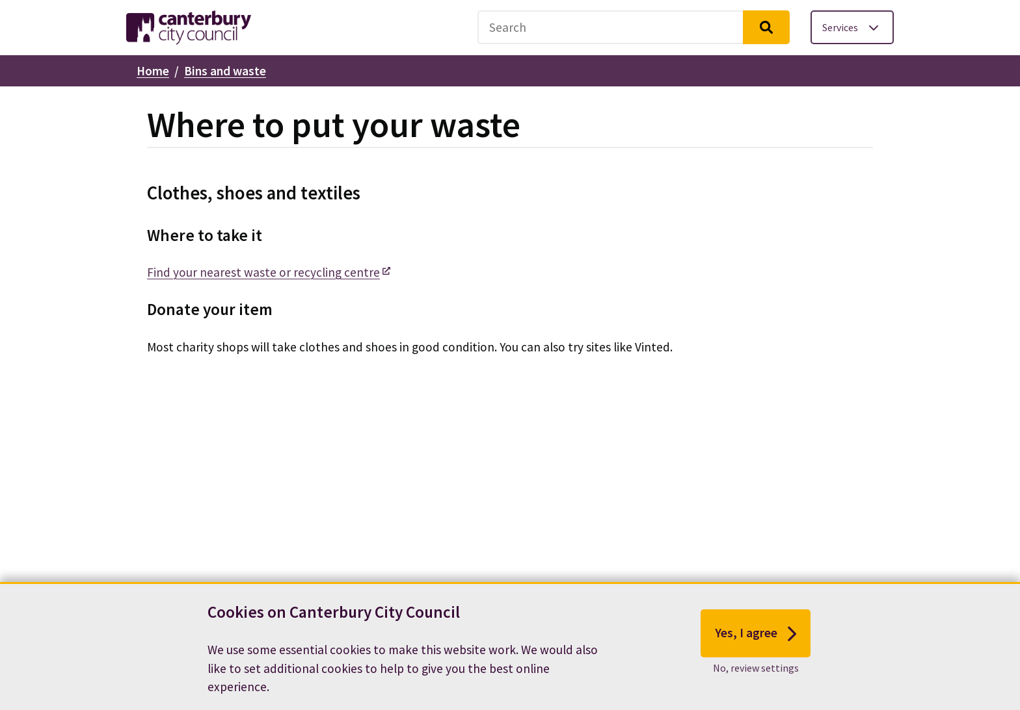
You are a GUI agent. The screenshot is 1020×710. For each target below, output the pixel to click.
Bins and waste (225, 71)
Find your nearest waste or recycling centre (263, 272)
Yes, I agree (755, 638)
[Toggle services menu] (852, 27)
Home (153, 71)
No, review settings (756, 672)
